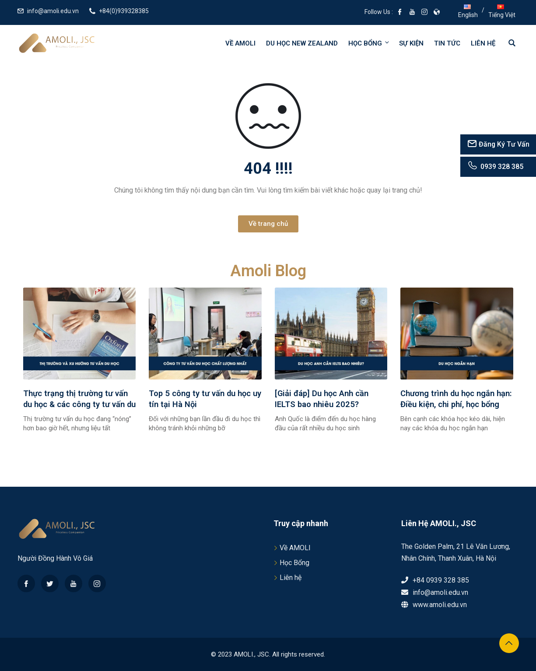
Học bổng (369, 43)
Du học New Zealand (302, 43)
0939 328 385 (494, 166)
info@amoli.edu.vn (53, 10)
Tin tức (447, 43)
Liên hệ (483, 43)
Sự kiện (411, 43)
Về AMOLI (240, 43)
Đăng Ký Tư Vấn (497, 144)
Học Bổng (294, 563)
